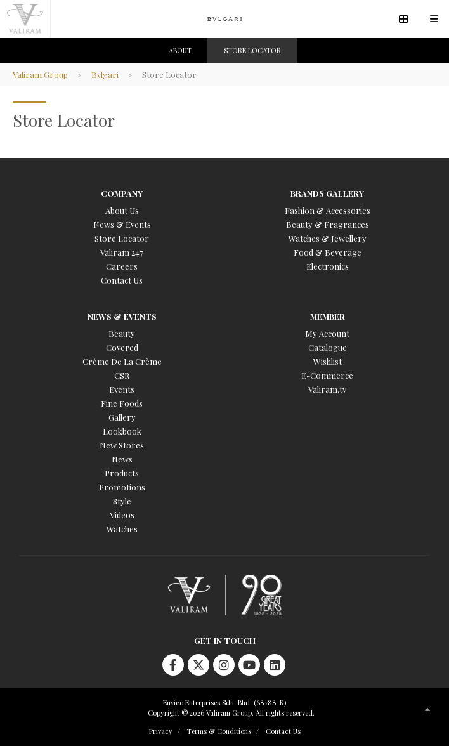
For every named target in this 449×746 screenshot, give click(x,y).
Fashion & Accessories (327, 210)
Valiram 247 (121, 252)
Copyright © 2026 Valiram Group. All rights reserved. (231, 712)
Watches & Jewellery (328, 238)
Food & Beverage (327, 252)
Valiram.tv (327, 389)
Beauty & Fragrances (327, 224)
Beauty (121, 333)
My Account (327, 333)
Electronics (327, 266)
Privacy (160, 731)
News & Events (122, 224)
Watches (122, 528)
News (122, 459)
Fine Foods (122, 403)
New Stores (122, 445)
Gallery (122, 417)
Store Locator (121, 238)
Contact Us (122, 280)
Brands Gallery (327, 193)
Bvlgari (105, 74)
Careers (122, 266)
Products (122, 473)
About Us (122, 210)
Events (121, 389)
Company (122, 193)
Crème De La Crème (122, 361)
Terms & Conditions (219, 731)
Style (122, 500)
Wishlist (327, 361)
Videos (122, 514)
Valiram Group (40, 74)
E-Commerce (327, 375)
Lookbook (122, 431)
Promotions (122, 486)
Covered (122, 347)
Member (327, 316)
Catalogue (327, 347)
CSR (121, 375)
